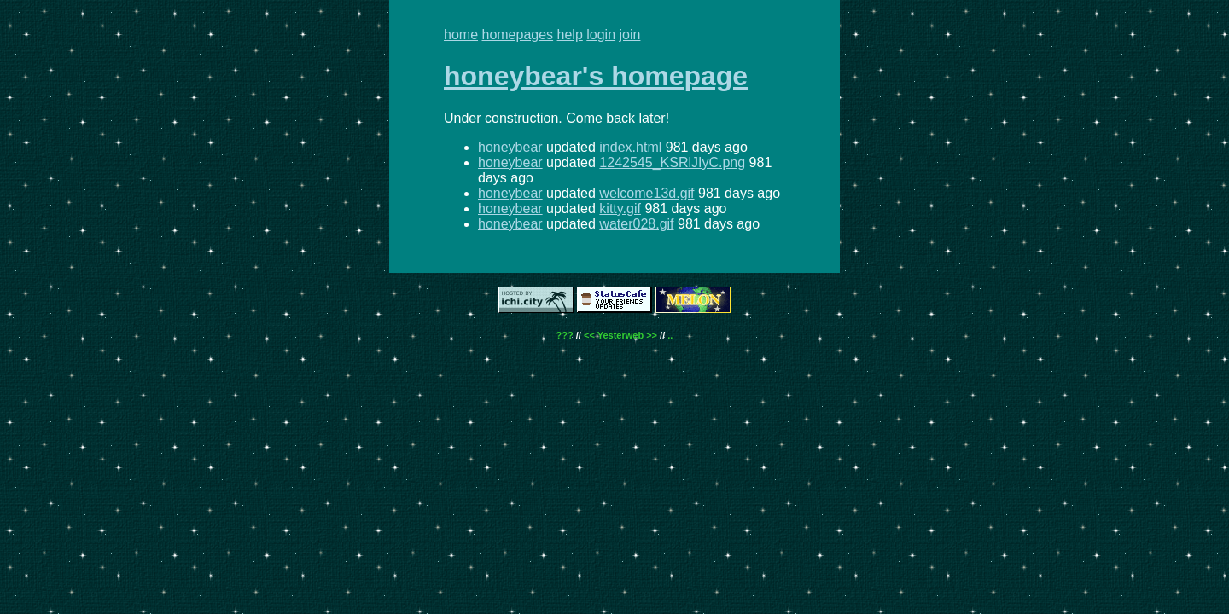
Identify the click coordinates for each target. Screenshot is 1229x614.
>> (651, 335)
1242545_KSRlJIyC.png (672, 162)
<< (589, 335)
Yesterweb (620, 335)
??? (565, 335)
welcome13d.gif (646, 193)
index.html (630, 147)
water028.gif (636, 224)
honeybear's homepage (596, 76)
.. (670, 335)
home (461, 34)
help (570, 34)
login (600, 34)
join (630, 34)
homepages (517, 34)
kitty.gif (620, 208)
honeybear (510, 147)
